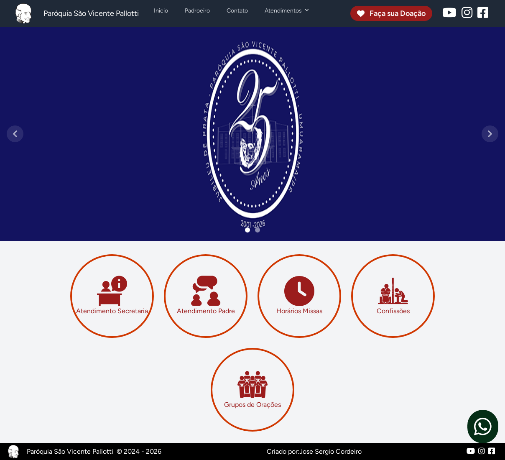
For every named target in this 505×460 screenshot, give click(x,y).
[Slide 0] (247, 230)
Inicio (161, 10)
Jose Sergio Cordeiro (330, 451)
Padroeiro (197, 10)
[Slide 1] (257, 230)
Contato (237, 10)
